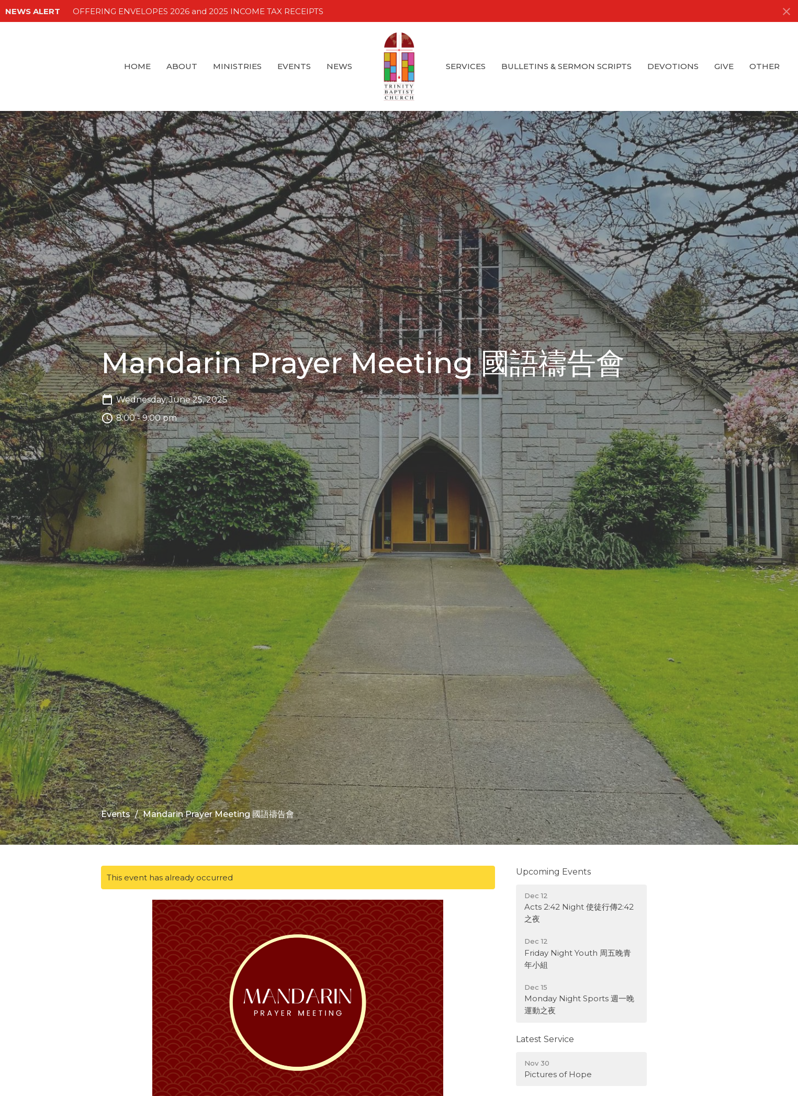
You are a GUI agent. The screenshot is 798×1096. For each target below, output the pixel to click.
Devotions (673, 66)
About (181, 66)
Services (466, 66)
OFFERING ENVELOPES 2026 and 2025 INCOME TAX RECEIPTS (198, 11)
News (339, 66)
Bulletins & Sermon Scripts (566, 66)
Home (137, 66)
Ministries (237, 66)
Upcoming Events (553, 872)
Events (294, 66)
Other (764, 66)
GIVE (724, 66)
